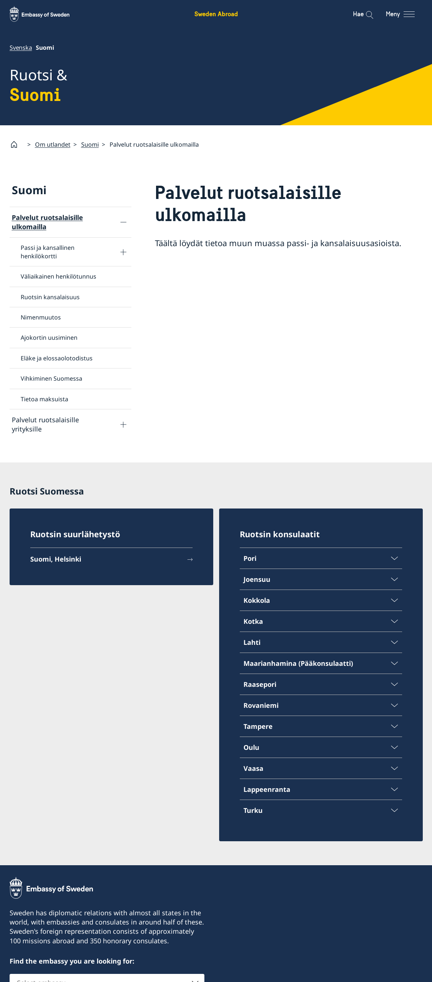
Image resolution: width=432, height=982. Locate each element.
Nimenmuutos (41, 317)
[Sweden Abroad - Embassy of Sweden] (46, 14)
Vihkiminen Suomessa (51, 378)
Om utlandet (52, 144)
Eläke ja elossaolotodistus (57, 358)
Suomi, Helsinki (55, 560)
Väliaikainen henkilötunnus (58, 276)
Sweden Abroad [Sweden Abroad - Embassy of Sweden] (216, 14)
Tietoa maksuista (44, 399)
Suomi (90, 144)
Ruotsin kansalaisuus (50, 297)
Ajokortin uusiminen (49, 337)
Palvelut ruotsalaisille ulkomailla (47, 222)
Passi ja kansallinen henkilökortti (48, 252)
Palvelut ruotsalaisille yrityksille (45, 424)
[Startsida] (17, 144)
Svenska (21, 47)
